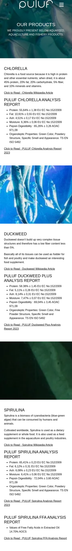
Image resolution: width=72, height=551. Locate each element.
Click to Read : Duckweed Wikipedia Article (29, 268)
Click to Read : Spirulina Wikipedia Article (28, 444)
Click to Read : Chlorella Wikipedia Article (28, 92)
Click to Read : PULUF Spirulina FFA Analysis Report (35, 538)
